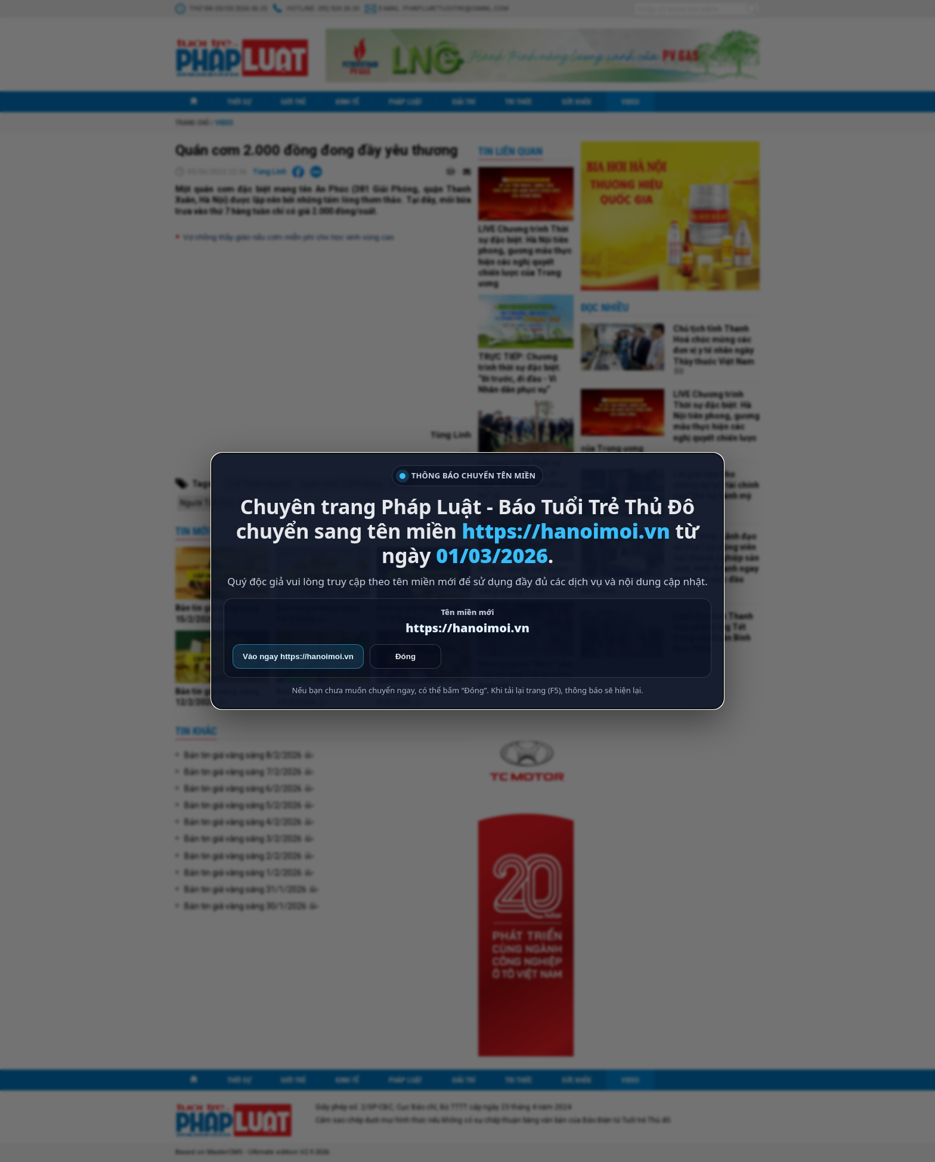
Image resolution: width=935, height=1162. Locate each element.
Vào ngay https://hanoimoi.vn (298, 656)
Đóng (405, 656)
